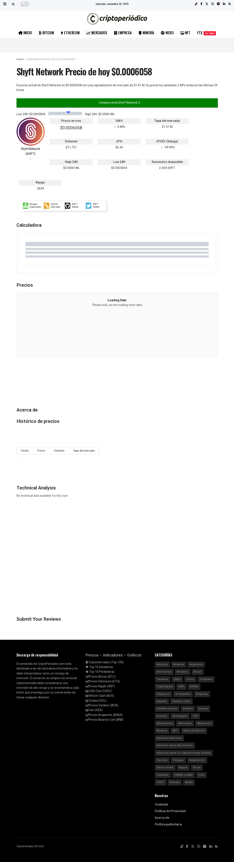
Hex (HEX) (96, 710)
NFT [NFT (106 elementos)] (175, 730)
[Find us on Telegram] (204, 846)
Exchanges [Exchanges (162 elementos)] (180, 716)
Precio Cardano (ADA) (103, 705)
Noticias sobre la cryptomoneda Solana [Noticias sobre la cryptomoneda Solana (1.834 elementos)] (184, 753)
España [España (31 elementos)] (162, 701)
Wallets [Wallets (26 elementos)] (175, 782)
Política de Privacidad (170, 811)
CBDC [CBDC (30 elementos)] (177, 679)
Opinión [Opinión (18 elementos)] (162, 760)
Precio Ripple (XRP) (102, 686)
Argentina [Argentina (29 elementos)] (196, 664)
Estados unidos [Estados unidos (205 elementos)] (167, 708)
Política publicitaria (168, 824)
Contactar (161, 804)
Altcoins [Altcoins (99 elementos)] (162, 664)
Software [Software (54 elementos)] (163, 775)
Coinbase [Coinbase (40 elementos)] (206, 679)
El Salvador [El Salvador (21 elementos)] (183, 694)
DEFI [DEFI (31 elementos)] (181, 686)
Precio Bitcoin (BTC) (102, 676)
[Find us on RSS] (216, 846)
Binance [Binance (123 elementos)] (182, 672)
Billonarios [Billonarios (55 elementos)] (164, 672)
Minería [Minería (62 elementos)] (162, 730)
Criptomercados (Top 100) (106, 662)
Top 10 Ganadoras (101, 667)
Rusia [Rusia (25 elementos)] (197, 767)
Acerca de (162, 818)
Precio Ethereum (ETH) (104, 681)
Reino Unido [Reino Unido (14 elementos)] (165, 767)
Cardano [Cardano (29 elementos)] (162, 679)
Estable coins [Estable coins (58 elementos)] (181, 701)
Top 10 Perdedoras (102, 672)
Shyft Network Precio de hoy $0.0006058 (51, 59)
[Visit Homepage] (117, 19)
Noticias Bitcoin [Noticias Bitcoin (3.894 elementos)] (194, 730)
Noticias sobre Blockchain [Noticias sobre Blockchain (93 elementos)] (175, 745)
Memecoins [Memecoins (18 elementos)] (165, 723)
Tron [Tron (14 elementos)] (201, 775)
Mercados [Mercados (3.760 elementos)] (185, 723)
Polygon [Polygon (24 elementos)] (178, 760)
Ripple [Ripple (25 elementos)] (183, 767)
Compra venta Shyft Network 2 (119, 102)
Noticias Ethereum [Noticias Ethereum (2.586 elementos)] (169, 738)
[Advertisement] (117, 44)
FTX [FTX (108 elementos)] (195, 716)
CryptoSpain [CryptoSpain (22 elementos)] (165, 686)
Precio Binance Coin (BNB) (106, 719)
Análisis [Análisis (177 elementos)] (178, 664)
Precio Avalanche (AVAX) (106, 715)
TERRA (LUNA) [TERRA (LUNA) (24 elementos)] (183, 775)
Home (20, 59)
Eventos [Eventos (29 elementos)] (162, 716)
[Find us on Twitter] (192, 846)
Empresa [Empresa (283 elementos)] (202, 694)
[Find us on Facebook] (187, 846)
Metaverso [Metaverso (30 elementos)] (204, 723)
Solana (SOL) (98, 700)
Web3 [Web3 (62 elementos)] (188, 782)
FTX (206, 32)
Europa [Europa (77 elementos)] (203, 708)
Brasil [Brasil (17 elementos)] (197, 672)
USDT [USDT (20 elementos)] (160, 782)
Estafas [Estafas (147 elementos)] (188, 708)
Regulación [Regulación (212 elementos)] (197, 760)
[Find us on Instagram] (198, 846)
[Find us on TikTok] (181, 846)
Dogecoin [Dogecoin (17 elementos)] (163, 694)
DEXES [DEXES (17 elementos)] (194, 686)
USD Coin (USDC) (100, 691)
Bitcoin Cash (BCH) (101, 695)
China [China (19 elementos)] (190, 679)
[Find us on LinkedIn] (210, 846)
